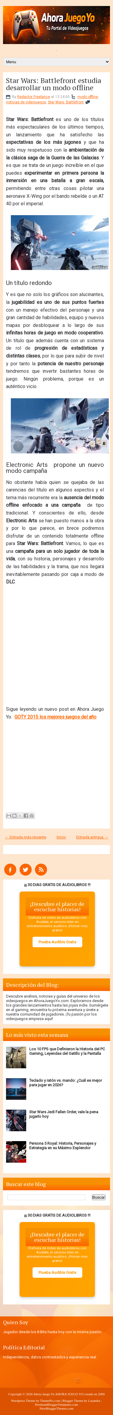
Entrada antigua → (92, 837)
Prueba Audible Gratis (57, 942)
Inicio (61, 837)
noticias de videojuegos (26, 102)
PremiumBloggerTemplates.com (56, 1404)
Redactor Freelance (33, 97)
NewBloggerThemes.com (56, 1408)
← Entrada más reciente (25, 837)
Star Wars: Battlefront (66, 102)
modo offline (87, 97)
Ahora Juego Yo (44, 1394)
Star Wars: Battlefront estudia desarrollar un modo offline (53, 84)
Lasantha (94, 1400)
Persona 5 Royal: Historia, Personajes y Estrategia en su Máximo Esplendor (62, 1145)
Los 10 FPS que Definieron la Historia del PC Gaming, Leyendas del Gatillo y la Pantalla (67, 1051)
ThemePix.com (50, 1400)
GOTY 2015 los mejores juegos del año (55, 717)
